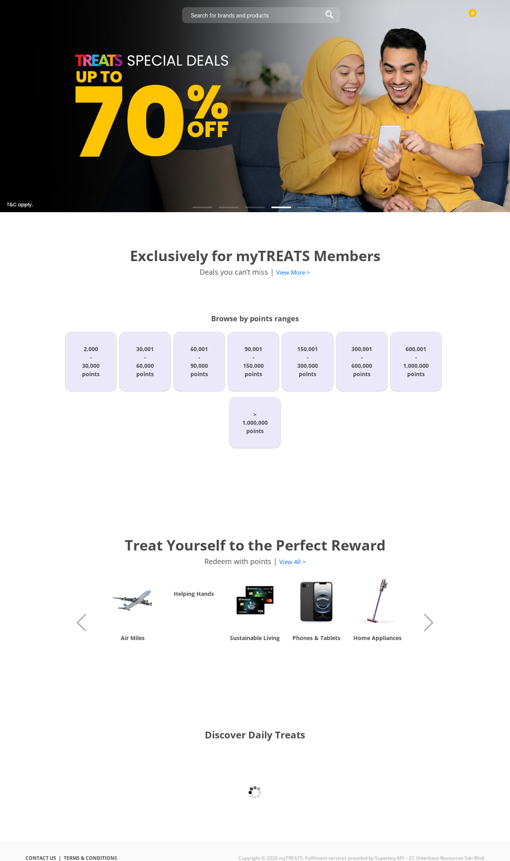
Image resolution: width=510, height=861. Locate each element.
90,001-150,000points (253, 361)
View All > (292, 562)
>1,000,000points (255, 422)
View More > (293, 272)
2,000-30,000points (91, 361)
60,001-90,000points (199, 361)
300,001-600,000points (361, 361)
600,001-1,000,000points (416, 361)
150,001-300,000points (307, 361)
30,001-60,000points (145, 361)
